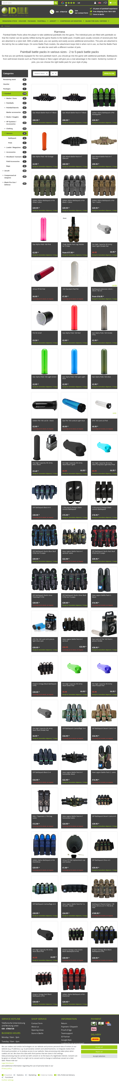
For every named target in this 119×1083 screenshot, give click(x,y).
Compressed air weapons (71, 21)
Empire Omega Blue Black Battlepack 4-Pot (101, 950)
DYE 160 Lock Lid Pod (100, 420)
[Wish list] (105, 2)
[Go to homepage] (2, 26)
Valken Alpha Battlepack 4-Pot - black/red (74, 995)
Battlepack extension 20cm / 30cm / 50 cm (102, 290)
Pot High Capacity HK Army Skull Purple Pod (102, 684)
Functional (9, 1077)
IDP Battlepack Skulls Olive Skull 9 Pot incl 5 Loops (74, 596)
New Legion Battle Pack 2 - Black (102, 596)
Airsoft (53, 21)
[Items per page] (54, 73)
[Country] (99, 2)
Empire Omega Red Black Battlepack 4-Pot (42, 995)
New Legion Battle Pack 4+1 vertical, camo (72, 552)
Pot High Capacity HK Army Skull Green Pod (72, 684)
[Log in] (95, 2)
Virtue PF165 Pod (39, 289)
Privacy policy (7, 1068)
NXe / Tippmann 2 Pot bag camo (42, 817)
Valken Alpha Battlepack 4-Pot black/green (103, 113)
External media (47, 1075)
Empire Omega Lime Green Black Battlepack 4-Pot (72, 950)
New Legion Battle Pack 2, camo (104, 772)
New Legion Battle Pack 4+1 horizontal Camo (72, 817)
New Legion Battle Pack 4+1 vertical (72, 640)
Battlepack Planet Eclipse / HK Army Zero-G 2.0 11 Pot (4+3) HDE (103, 905)
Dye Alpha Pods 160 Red (71, 333)
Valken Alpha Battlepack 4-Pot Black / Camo (73, 201)
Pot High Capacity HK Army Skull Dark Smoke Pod (43, 729)
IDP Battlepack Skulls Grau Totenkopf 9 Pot (42, 596)
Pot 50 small (37, 333)
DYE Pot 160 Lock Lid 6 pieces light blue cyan (43, 640)
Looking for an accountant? (72, 1043)
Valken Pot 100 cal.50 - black (43, 420)
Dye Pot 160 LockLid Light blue (73, 420)
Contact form (37, 1023)
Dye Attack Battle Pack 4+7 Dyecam (72, 157)
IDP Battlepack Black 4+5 (42, 507)
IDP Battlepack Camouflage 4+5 (44, 904)
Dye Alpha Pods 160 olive (101, 377)
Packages (32, 21)
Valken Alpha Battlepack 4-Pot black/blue (44, 861)
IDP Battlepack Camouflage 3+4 (73, 728)
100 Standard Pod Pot (70, 289)
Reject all (99, 1052)
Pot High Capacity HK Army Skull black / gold (72, 463)
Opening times (37, 1030)
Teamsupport (67, 1033)
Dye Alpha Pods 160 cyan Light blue (73, 377)
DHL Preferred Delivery (66, 1075)
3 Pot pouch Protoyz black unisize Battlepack (101, 508)
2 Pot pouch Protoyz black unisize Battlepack (71, 508)
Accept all (99, 1047)
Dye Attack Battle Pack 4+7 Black (44, 112)
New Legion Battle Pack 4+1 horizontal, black (72, 773)
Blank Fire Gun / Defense (96, 21)
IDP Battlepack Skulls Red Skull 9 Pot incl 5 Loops (103, 552)
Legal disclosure (8, 1063)
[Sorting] (41, 73)
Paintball (42, 21)
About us (35, 1026)
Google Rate (66, 1040)
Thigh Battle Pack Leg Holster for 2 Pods (73, 245)
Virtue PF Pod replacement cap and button (73, 861)
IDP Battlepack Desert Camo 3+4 (104, 728)
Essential (8, 1075)
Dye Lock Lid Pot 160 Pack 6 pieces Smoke (102, 640)
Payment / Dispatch (69, 1026)
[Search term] (28, 3)
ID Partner (65, 1036)
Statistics (20, 1075)
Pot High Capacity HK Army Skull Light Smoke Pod (102, 245)
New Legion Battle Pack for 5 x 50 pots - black (73, 905)
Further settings (8, 1080)
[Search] (56, 3)
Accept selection (99, 1056)
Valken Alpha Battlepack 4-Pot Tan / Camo (103, 201)
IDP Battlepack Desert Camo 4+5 (104, 816)
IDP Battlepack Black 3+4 (42, 772)
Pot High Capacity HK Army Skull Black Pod (43, 950)
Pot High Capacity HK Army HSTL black (43, 463)
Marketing (32, 1075)
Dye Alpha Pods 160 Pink (42, 244)
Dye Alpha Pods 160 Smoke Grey (102, 333)
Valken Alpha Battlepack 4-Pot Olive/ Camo (44, 201)
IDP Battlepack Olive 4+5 (101, 860)
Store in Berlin (37, 1033)
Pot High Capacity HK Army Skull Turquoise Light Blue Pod (103, 463)
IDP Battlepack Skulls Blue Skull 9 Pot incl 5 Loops (44, 552)
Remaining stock (9, 21)
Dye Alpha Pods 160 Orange (43, 156)
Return (64, 1023)
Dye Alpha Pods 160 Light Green (44, 377)
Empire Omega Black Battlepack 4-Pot (44, 684)
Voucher (22, 21)
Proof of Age (66, 1030)
